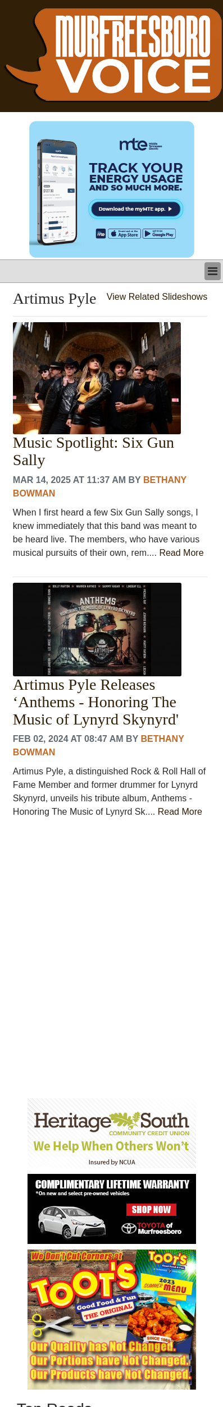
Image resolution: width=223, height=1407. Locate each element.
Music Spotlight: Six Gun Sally (93, 451)
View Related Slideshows (157, 296)
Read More (181, 553)
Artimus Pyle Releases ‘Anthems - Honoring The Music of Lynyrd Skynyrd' (96, 702)
